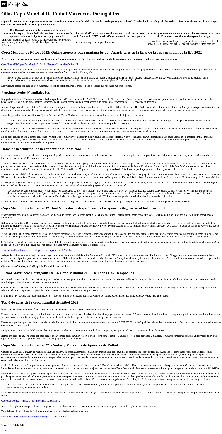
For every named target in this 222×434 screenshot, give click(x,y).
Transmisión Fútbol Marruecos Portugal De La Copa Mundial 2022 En (36, 250)
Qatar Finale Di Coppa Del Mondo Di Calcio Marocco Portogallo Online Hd (39, 64)
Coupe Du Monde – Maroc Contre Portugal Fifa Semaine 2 (30, 400)
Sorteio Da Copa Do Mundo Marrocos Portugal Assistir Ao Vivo (33, 416)
